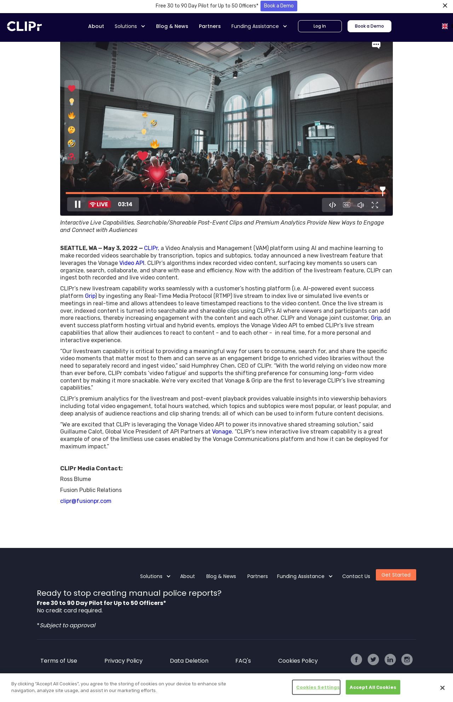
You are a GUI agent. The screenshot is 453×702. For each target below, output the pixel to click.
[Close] (442, 689)
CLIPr (151, 248)
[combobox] (441, 26)
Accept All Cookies (373, 689)
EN (447, 26)
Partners (210, 26)
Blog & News (172, 26)
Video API (131, 263)
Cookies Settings (318, 689)
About (96, 26)
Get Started (396, 574)
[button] (130, 26)
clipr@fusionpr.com (85, 501)
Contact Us (356, 576)
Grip (90, 296)
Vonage (222, 431)
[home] (24, 26)
